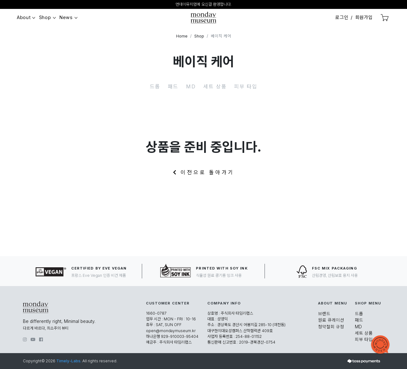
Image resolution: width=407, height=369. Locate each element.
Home (182, 36)
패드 (173, 86)
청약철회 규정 (331, 326)
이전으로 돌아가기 (203, 172)
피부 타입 (245, 86)
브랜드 (324, 313)
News (66, 17)
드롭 (155, 86)
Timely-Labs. (68, 361)
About (24, 17)
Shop (45, 17)
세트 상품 (214, 86)
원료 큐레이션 (331, 320)
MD (191, 86)
